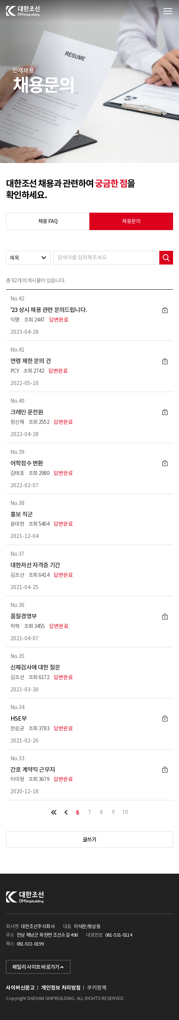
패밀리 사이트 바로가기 (38, 967)
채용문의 (131, 221)
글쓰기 (89, 839)
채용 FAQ (47, 221)
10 (125, 812)
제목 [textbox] (14, 258)
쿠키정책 (96, 988)
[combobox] (28, 258)
